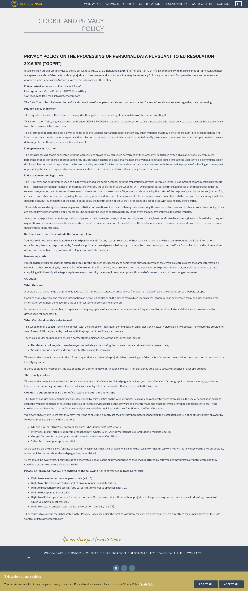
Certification (149, 3)
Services (112, 3)
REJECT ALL (206, 584)
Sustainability (176, 3)
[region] (124, 581)
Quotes (128, 3)
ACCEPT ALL (231, 584)
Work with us (202, 3)
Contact (224, 3)
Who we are (93, 3)
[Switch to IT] (238, 4)
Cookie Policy (147, 584)
